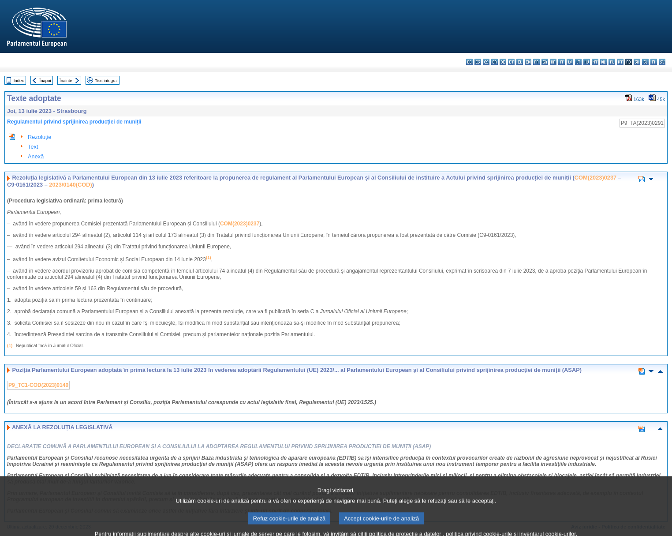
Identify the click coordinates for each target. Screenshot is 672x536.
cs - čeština (486, 62)
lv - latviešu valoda (570, 62)
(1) (9, 345)
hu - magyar (586, 62)
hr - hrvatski (553, 62)
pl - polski (612, 62)
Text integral (106, 80)
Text (33, 146)
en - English (528, 62)
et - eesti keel (511, 62)
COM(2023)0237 (595, 177)
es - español (477, 62)
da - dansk (494, 62)
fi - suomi (653, 62)
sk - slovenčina (637, 62)
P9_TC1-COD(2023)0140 (38, 385)
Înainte (66, 80)
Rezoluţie (39, 137)
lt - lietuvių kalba (578, 62)
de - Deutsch (503, 62)
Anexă (36, 156)
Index (19, 80)
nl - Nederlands (603, 62)
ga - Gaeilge (544, 62)
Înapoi (45, 80)
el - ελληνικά (519, 62)
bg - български (469, 62)
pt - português (620, 62)
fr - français (536, 62)
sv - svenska (662, 62)
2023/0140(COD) (70, 184)
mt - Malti (595, 62)
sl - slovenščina (645, 62)
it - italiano (561, 62)
